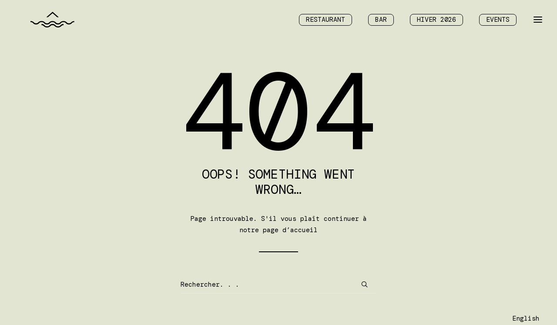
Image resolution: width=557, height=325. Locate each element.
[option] (526, 318)
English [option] (526, 318)
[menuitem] (328, 21)
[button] (364, 284)
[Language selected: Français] (526, 318)
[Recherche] (278, 285)
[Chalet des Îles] (42, 21)
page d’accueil (290, 230)
